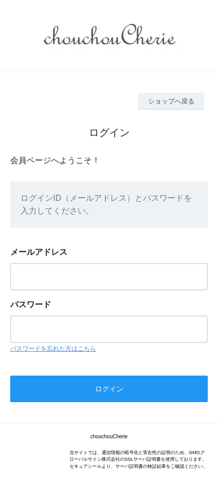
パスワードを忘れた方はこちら (53, 348)
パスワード (30, 304)
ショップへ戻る (171, 101)
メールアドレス (38, 252)
